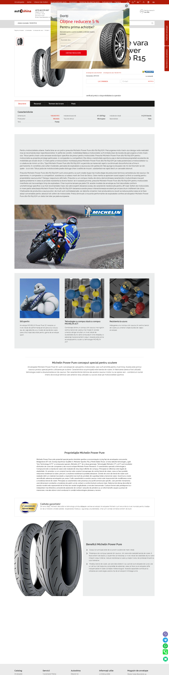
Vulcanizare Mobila (49, 674)
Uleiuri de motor (41, 2)
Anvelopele (19, 2)
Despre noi (74, 674)
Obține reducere (73, 53)
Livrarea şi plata (104, 674)
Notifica (150, 81)
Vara (149, 119)
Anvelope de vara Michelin (94, 73)
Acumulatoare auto (58, 2)
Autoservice (107, 2)
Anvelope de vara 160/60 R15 (112, 73)
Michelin (56, 119)
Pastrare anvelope (167, 33)
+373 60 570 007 (45, 13)
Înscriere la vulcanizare (167, 58)
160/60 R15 (55, 116)
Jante (29, 2)
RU (154, 2)
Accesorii (73, 2)
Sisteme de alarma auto (89, 2)
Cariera (118, 2)
